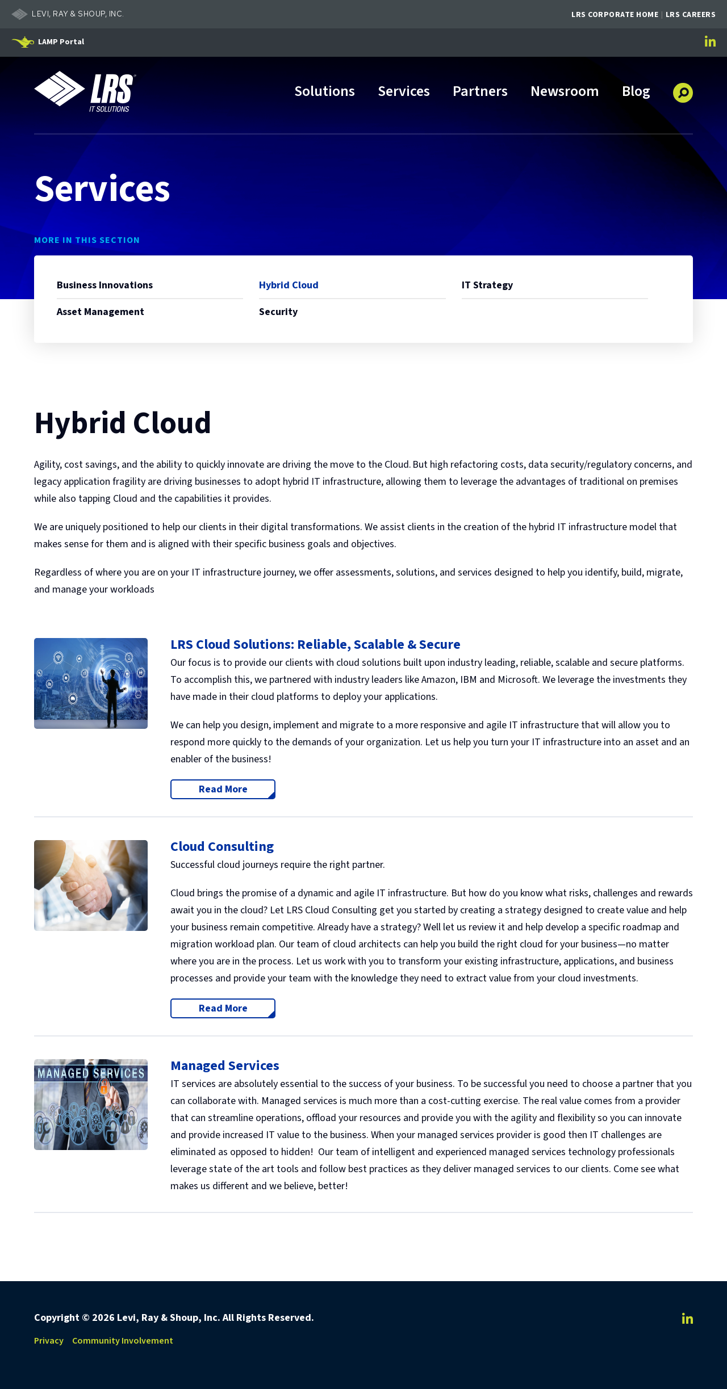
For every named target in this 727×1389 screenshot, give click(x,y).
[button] (683, 88)
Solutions (324, 92)
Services (404, 92)
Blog (636, 92)
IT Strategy (487, 285)
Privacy (49, 1341)
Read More (237, 789)
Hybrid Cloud (289, 285)
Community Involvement (122, 1341)
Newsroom (564, 92)
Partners (480, 92)
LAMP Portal (61, 42)
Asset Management (100, 312)
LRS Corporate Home (614, 14)
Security (278, 312)
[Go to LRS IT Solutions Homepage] (85, 91)
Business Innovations (105, 285)
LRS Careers (691, 14)
